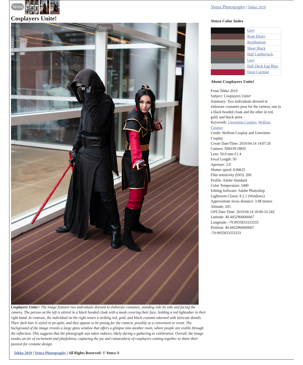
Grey (251, 30)
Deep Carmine (258, 72)
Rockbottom (256, 42)
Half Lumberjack (260, 54)
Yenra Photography (228, 6)
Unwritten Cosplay (242, 122)
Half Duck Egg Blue (262, 66)
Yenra (17, 6)
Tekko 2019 (257, 7)
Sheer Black (256, 48)
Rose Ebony (256, 36)
